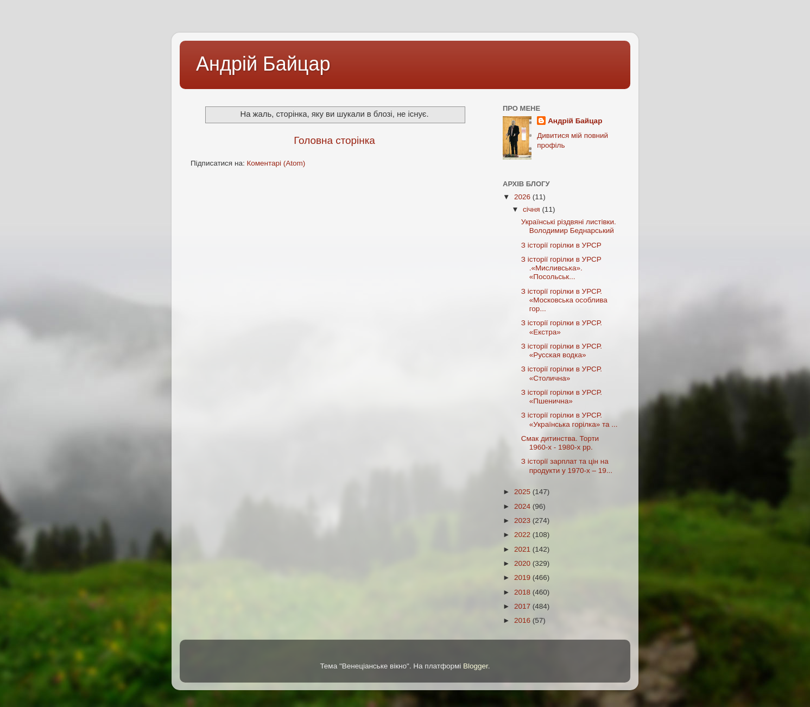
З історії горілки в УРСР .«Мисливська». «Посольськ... (561, 268)
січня (532, 209)
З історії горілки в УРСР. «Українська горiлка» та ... (569, 419)
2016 (523, 620)
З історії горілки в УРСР (561, 245)
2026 (523, 197)
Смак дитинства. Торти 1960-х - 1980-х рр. (560, 442)
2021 (523, 549)
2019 (523, 577)
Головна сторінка (334, 140)
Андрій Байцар (263, 64)
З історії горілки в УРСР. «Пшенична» (561, 396)
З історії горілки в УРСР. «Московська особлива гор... (564, 300)
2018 (523, 592)
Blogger (475, 666)
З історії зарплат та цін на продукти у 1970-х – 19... (566, 465)
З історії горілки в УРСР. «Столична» (561, 373)
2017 (523, 606)
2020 (523, 563)
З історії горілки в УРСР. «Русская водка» (561, 350)
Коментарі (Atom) (275, 163)
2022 (523, 535)
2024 (523, 506)
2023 (523, 520)
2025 (523, 492)
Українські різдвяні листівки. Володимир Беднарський (568, 226)
